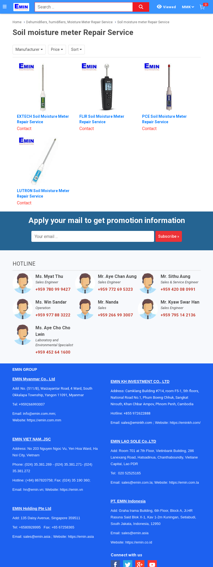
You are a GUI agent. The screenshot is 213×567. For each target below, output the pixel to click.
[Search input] (81, 7)
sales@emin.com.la (136, 482)
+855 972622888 (137, 413)
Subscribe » (168, 236)
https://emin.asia (81, 536)
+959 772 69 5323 (115, 289)
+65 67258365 (63, 527)
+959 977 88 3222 (52, 315)
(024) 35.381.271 (68, 464)
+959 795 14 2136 (178, 315)
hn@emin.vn (33, 489)
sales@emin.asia (36, 536)
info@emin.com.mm (39, 414)
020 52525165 (130, 473)
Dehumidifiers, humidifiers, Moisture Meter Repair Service (69, 22)
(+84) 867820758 (38, 480)
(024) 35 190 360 (75, 480)
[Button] (5, 7)
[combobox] (81, 7)
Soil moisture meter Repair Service (143, 22)
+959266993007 (33, 404)
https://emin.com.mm (44, 420)
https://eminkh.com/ (185, 423)
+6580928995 (30, 527)
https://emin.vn (71, 489)
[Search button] (141, 7)
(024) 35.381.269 (38, 464)
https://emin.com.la (184, 482)
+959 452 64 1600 (52, 352)
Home (17, 22)
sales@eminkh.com (136, 423)
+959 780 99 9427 (52, 289)
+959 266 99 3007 (115, 315)
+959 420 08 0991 (178, 289)
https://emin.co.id (138, 542)
